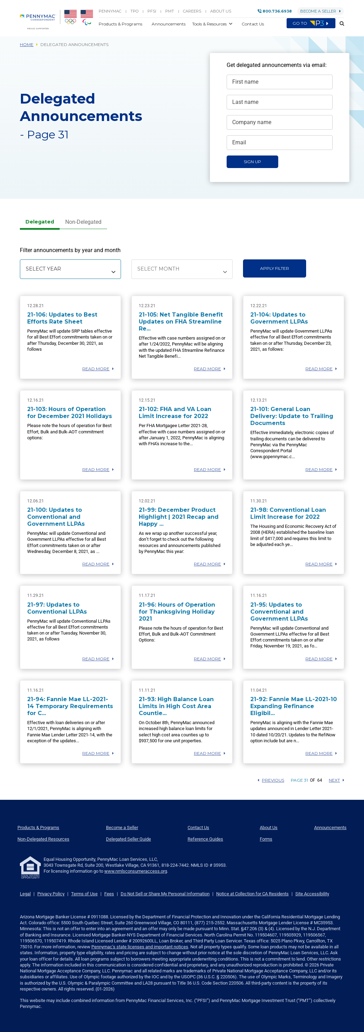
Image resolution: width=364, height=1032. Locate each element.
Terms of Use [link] (84, 893)
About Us (220, 11)
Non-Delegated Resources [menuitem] (43, 839)
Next (336, 780)
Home (26, 44)
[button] (339, 24)
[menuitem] (40, 19)
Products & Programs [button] (121, 23)
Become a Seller (320, 11)
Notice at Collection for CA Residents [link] (252, 893)
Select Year (43, 269)
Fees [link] (109, 893)
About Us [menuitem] (269, 827)
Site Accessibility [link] (312, 893)
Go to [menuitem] (311, 23)
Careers (192, 11)
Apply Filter (274, 268)
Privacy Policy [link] (51, 893)
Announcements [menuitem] (330, 827)
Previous (271, 780)
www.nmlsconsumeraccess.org (135, 871)
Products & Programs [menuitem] (38, 827)
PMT (169, 11)
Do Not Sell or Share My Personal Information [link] (165, 893)
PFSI (151, 11)
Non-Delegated (83, 222)
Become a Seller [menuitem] (122, 827)
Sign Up (252, 161)
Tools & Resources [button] (210, 23)
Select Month (158, 269)
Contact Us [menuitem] (198, 827)
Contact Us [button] (253, 23)
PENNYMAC (110, 11)
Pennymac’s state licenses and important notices (139, 946)
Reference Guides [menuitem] (205, 839)
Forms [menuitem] (266, 839)
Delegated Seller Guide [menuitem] (128, 839)
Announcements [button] (169, 23)
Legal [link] (25, 893)
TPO (134, 11)
